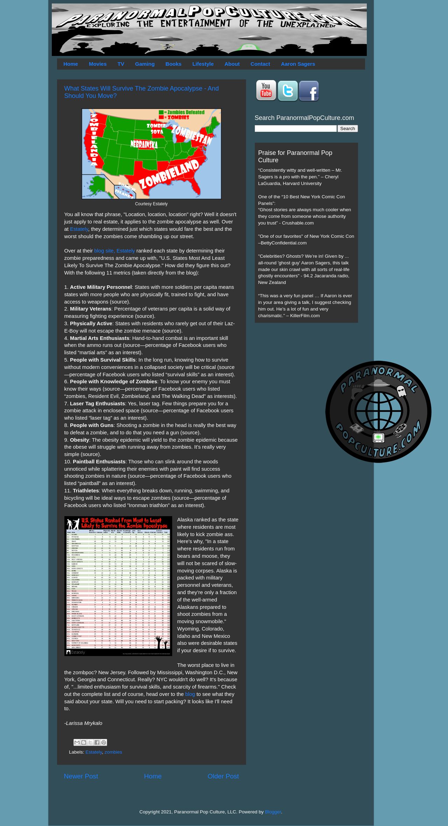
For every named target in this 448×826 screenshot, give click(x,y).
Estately (79, 229)
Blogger (273, 811)
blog (190, 694)
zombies (113, 752)
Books (174, 64)
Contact (260, 64)
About (232, 64)
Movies (98, 64)
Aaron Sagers (298, 64)
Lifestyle (203, 64)
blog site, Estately (114, 251)
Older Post (223, 776)
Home (70, 64)
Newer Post (81, 776)
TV (121, 64)
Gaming (145, 64)
